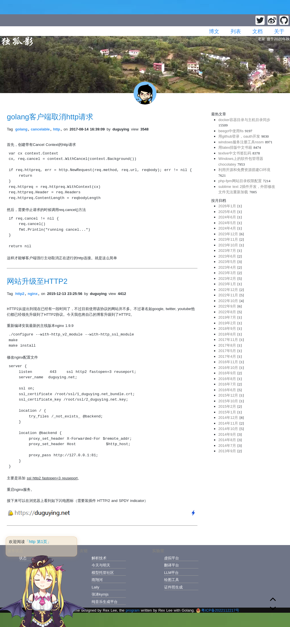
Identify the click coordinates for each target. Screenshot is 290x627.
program (132, 610)
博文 (214, 31)
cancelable (40, 129)
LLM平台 (171, 572)
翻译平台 (171, 565)
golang (21, 129)
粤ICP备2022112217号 (217, 610)
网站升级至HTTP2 (37, 281)
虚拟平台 (171, 558)
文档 (257, 31)
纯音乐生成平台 (105, 602)
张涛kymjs (100, 594)
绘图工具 (171, 580)
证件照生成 (173, 587)
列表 (236, 31)
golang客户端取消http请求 (50, 116)
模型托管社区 (103, 572)
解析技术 (99, 558)
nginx (33, 294)
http (56, 129)
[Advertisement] (247, 497)
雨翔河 (97, 580)
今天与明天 (101, 565)
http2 (20, 294)
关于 (279, 31)
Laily (95, 587)
